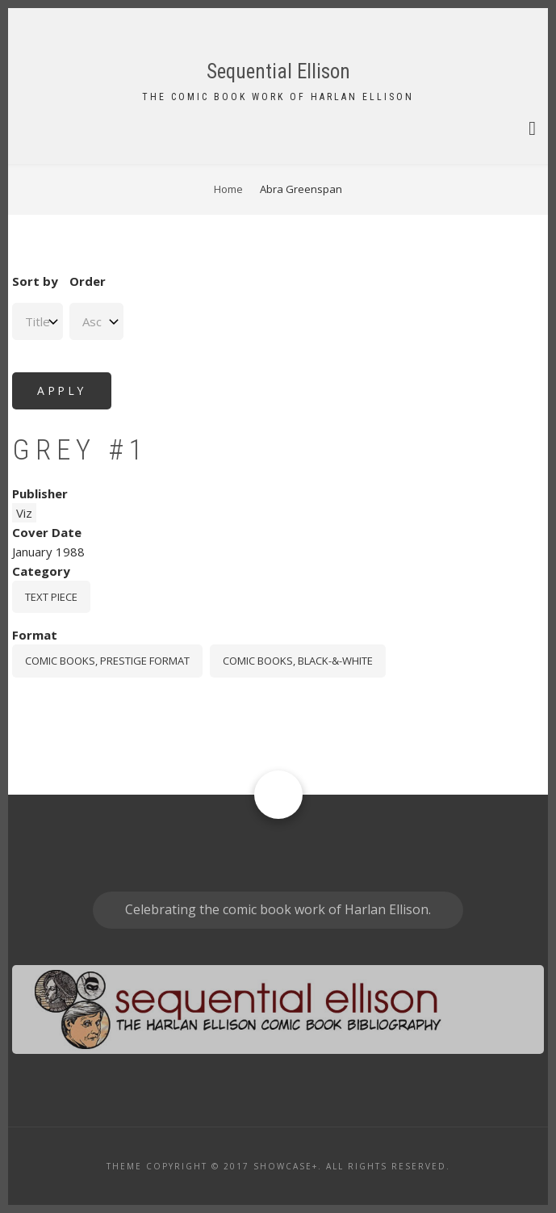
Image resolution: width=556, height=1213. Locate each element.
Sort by (35, 281)
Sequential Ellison (278, 71)
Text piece (51, 597)
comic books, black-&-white (298, 660)
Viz (24, 513)
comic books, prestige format (107, 660)
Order (87, 281)
